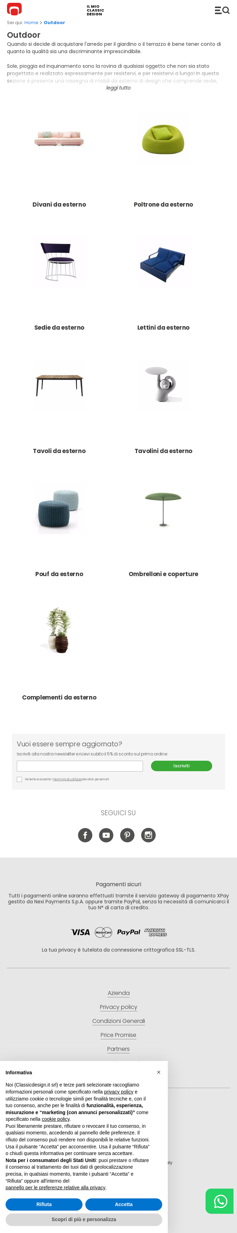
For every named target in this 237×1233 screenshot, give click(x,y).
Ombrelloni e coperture (163, 530)
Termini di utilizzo (67, 779)
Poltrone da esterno (163, 161)
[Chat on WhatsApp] (220, 1201)
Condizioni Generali (118, 1021)
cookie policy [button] (56, 1119)
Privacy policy (118, 1007)
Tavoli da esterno (59, 407)
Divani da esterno (59, 161)
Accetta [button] (124, 1204)
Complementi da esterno (59, 654)
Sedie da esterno (59, 284)
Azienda (119, 993)
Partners (118, 1049)
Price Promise (118, 1035)
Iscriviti (181, 765)
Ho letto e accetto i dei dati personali (63, 779)
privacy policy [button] (119, 1092)
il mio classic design (95, 10)
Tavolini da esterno (163, 407)
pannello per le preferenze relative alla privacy (56, 1187)
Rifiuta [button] (44, 1204)
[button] (158, 1072)
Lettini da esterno (163, 284)
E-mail (80, 766)
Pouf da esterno (59, 530)
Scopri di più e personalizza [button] (84, 1219)
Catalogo (222, 10)
